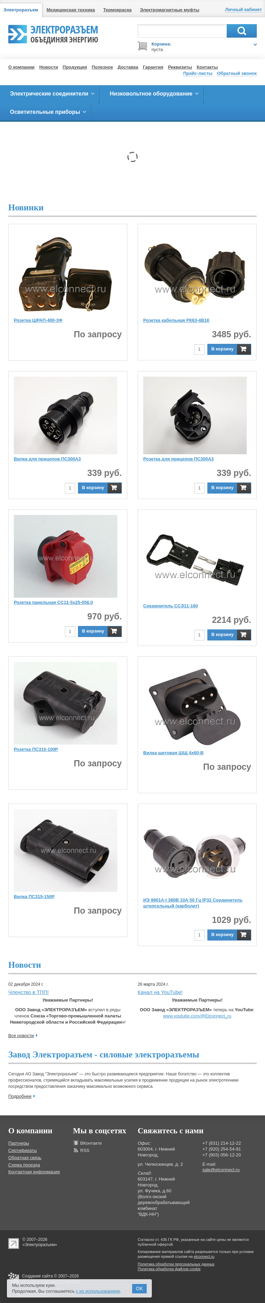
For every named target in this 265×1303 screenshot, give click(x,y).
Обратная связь (24, 1157)
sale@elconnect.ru (221, 1169)
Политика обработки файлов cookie (169, 1269)
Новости (48, 67)
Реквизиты (180, 67)
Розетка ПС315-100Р (36, 749)
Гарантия (153, 67)
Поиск (242, 31)
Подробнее (19, 1096)
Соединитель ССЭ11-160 (170, 605)
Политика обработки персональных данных (176, 1264)
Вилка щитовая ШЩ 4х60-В (173, 752)
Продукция (75, 67)
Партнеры (18, 1143)
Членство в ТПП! (28, 992)
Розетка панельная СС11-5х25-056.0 (53, 602)
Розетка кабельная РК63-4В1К (176, 320)
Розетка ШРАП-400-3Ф (38, 320)
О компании (21, 67)
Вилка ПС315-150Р (34, 896)
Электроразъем (64, 33)
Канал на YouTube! (160, 992)
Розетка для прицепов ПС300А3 (178, 458)
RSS (85, 1150)
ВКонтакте (91, 1143)
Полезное (102, 67)
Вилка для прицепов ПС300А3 (47, 458)
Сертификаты (22, 1150)
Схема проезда (24, 1164)
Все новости (21, 1035)
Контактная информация (34, 1171)
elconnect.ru (204, 1256)
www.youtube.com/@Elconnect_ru (197, 1015)
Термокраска (117, 9)
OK (139, 1288)
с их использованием (98, 1291)
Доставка (128, 67)
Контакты (207, 67)
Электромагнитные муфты (169, 9)
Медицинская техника (71, 9)
